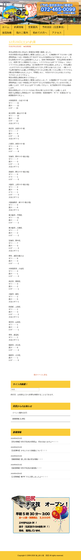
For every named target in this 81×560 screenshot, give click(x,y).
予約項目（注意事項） (53, 27)
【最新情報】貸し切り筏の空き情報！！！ (27, 459)
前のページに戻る (40, 375)
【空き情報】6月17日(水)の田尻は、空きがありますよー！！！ (35, 442)
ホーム (5, 27)
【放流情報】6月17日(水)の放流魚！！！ (26, 468)
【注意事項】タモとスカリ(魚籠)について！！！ (29, 450)
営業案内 (33, 27)
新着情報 (15, 419)
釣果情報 (18, 27)
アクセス (57, 32)
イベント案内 (17, 413)
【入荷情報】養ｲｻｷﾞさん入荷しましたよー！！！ (29, 477)
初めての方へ (40, 32)
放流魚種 (6, 32)
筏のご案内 (22, 32)
